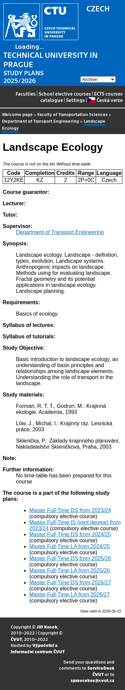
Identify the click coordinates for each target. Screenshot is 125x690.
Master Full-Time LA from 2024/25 (69, 546)
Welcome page (17, 114)
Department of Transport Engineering (40, 120)
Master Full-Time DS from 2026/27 (70, 582)
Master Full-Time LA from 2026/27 (69, 594)
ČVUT (16, 639)
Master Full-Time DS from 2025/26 (70, 558)
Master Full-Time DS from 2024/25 (70, 534)
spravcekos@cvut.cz (92, 680)
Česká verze (105, 100)
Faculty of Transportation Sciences (72, 114)
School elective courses (65, 94)
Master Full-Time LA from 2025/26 (69, 570)
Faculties (26, 94)
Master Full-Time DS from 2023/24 (70, 510)
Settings (75, 100)
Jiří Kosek (47, 626)
